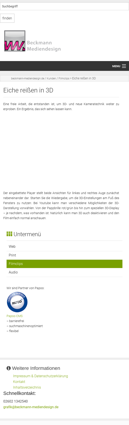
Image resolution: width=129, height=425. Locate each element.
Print (12, 255)
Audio (13, 272)
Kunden (51, 78)
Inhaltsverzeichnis (27, 387)
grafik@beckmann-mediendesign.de (30, 407)
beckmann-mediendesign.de (27, 78)
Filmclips (64, 78)
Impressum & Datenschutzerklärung (40, 376)
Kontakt (19, 382)
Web (12, 246)
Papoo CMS (15, 316)
